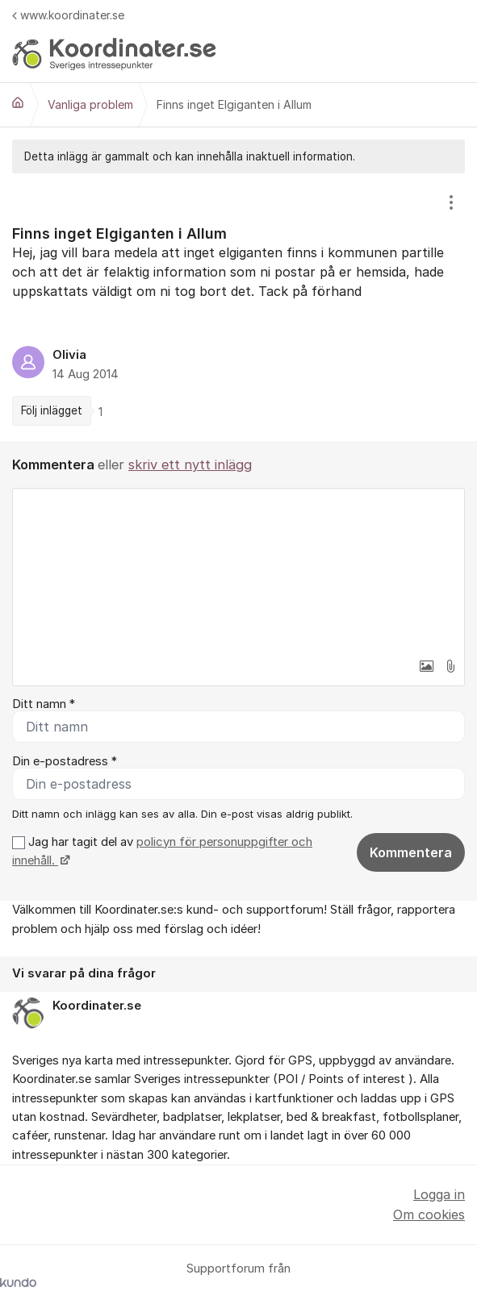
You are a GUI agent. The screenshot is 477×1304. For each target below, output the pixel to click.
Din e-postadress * (64, 761)
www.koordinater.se (68, 15)
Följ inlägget (51, 410)
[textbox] (238, 569)
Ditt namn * (43, 704)
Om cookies (429, 1214)
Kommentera (411, 852)
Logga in (439, 1194)
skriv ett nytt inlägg (190, 464)
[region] (238, 307)
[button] (426, 666)
